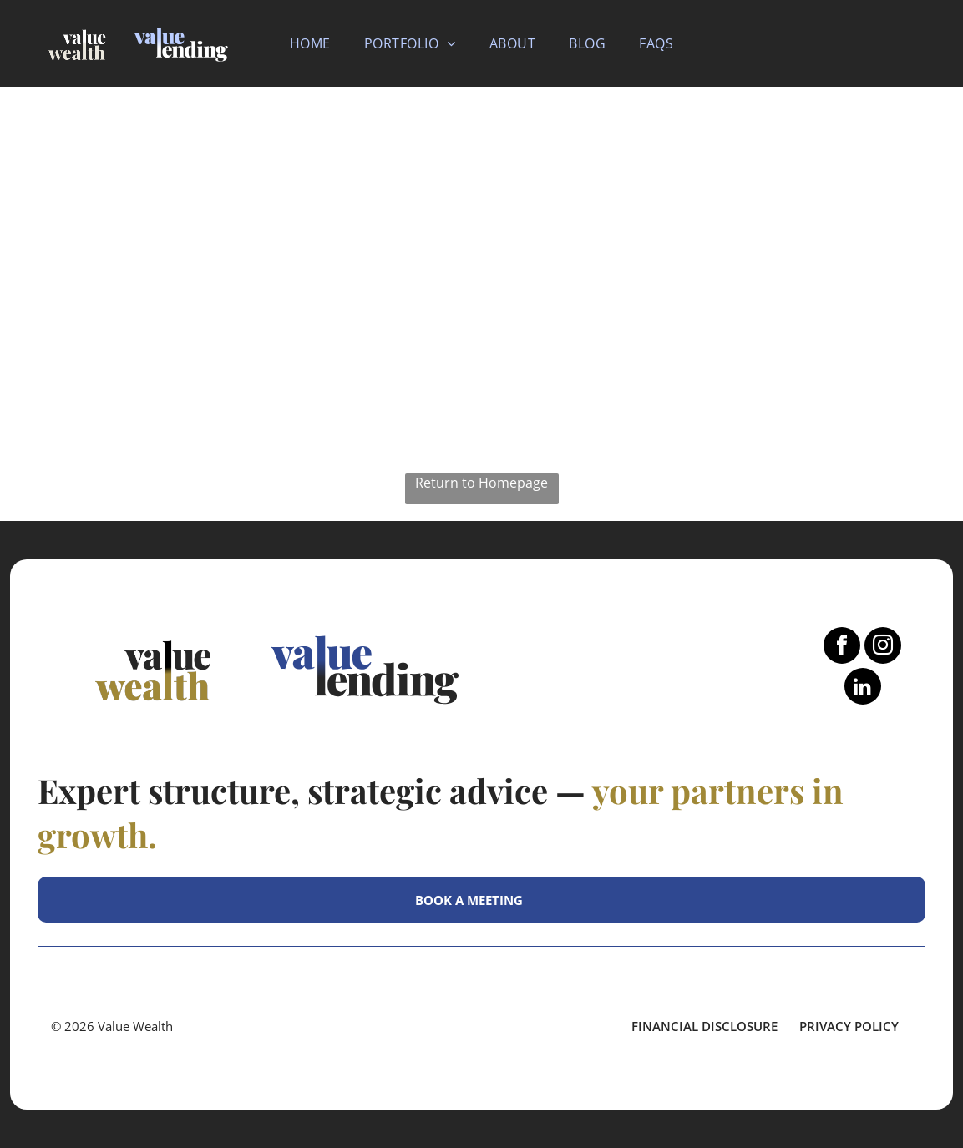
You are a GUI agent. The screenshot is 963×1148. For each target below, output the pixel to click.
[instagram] (882, 647)
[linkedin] (862, 688)
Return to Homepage (481, 482)
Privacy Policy (849, 1026)
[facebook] (842, 647)
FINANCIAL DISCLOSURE (704, 1026)
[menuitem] (310, 43)
